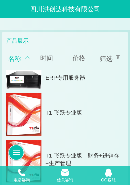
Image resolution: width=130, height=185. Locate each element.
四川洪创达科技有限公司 (65, 9)
